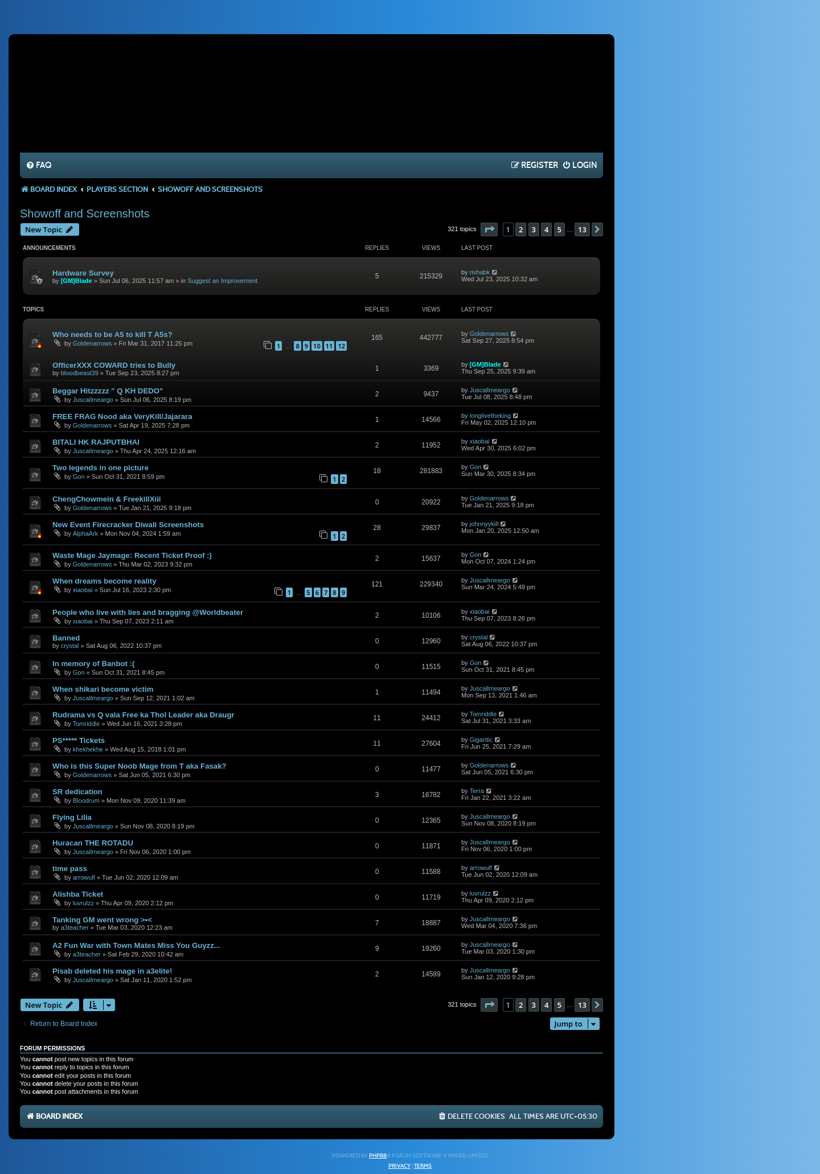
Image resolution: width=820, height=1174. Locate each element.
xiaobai (480, 441)
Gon (79, 476)
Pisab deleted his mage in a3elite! (112, 971)
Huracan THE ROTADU (92, 843)
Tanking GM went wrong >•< (102, 920)
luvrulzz (83, 903)
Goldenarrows (92, 343)
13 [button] (582, 229)
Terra (477, 790)
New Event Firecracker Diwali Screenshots (128, 524)
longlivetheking (490, 415)
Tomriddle (86, 723)
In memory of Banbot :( (93, 663)
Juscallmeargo (93, 399)
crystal (70, 645)
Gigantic (481, 739)
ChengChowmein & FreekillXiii (106, 499)
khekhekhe (88, 749)
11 (329, 346)
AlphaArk (86, 533)
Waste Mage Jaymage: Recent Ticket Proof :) (132, 555)
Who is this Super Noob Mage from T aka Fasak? (139, 766)
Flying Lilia (72, 817)
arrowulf (84, 877)
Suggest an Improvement (222, 280)
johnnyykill (484, 523)
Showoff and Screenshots (85, 213)
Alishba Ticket (77, 894)
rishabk (480, 272)
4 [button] (546, 229)
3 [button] (534, 229)
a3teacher (75, 927)
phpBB (378, 1156)
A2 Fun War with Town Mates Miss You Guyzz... (136, 945)
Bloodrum (86, 800)
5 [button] (559, 229)
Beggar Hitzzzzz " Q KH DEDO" (107, 391)
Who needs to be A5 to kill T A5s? (112, 334)
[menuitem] (38, 165)
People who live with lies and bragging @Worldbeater (147, 612)
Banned (66, 638)
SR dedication (77, 791)
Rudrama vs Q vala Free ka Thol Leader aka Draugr (143, 715)
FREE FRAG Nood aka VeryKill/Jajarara (122, 416)
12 (341, 346)
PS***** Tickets (78, 740)
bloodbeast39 (80, 373)
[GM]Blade (76, 280)
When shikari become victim (102, 689)
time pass (69, 868)
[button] (489, 229)
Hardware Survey (83, 273)
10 (317, 346)
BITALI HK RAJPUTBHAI (96, 442)
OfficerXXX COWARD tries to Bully (113, 365)
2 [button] (521, 229)
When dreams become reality (104, 581)
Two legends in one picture (100, 467)
